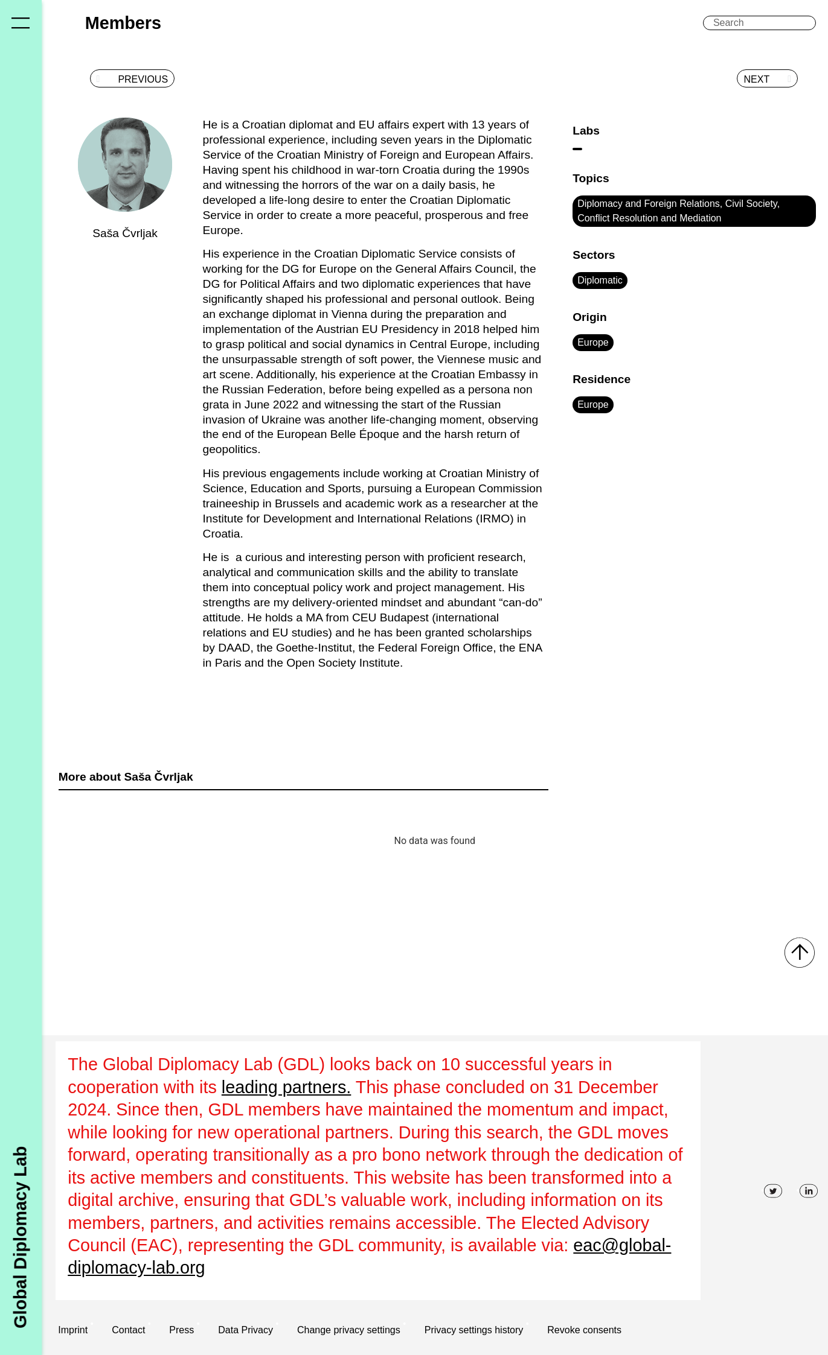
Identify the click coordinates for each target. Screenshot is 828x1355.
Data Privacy (245, 1330)
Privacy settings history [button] (474, 1330)
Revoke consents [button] (584, 1330)
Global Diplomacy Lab (20, 1237)
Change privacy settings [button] (348, 1330)
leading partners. (286, 1087)
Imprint (73, 1330)
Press (181, 1330)
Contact (128, 1330)
